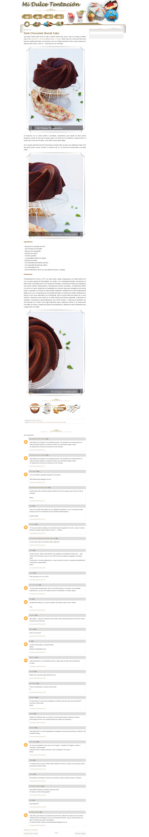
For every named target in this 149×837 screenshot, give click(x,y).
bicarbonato (33, 422)
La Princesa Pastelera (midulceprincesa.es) (42, 538)
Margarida (32, 697)
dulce (44, 422)
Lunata (31, 573)
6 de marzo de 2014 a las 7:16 (37, 450)
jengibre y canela (55, 39)
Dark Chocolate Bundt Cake (41, 33)
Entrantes (37, 17)
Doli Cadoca (33, 471)
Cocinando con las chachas (37, 439)
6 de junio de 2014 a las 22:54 (37, 825)
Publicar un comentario (31, 830)
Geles (31, 760)
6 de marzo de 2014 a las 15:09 (38, 692)
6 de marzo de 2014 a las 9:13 (37, 579)
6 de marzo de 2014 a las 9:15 (37, 593)
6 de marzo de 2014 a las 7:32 (37, 500)
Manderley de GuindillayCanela (38, 487)
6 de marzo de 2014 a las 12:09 (38, 678)
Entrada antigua (80, 833)
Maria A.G (32, 657)
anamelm (32, 615)
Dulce (48, 16)
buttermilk (39, 422)
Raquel (31, 713)
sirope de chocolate (61, 422)
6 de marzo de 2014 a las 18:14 (38, 722)
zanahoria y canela (37, 39)
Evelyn (31, 774)
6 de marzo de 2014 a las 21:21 (38, 736)
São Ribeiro (32, 683)
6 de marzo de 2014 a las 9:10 (37, 567)
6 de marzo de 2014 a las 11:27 (38, 652)
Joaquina (32, 727)
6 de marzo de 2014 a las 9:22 (37, 610)
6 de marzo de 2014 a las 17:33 (38, 708)
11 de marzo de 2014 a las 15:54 (38, 795)
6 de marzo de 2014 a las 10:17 (38, 624)
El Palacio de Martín (35, 786)
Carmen (31, 671)
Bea (59, 147)
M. (30, 641)
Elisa (30, 800)
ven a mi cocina (34, 585)
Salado (59, 16)
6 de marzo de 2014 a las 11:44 (38, 666)
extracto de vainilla (51, 422)
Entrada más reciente (31, 833)
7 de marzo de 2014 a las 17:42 (38, 769)
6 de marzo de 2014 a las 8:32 (37, 545)
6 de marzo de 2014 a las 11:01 (38, 636)
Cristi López (32, 742)
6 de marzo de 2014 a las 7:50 (37, 533)
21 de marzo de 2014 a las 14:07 (38, 807)
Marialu (31, 629)
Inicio (27, 16)
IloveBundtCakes (34, 812)
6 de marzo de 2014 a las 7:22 (37, 482)
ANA (30, 599)
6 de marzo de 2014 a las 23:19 (38, 755)
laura (30, 506)
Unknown (32, 524)
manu (31, 550)
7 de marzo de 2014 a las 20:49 (38, 781)
